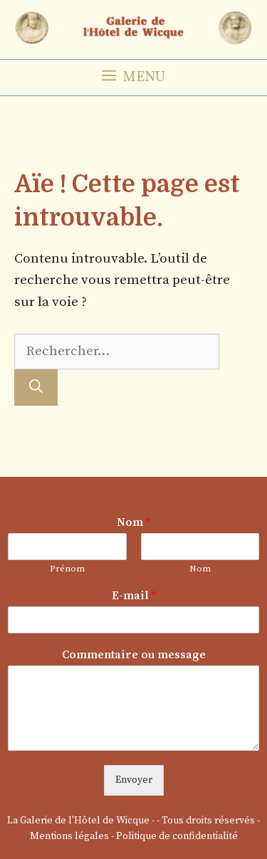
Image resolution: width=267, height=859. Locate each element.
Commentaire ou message (134, 655)
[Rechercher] (36, 387)
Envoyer (133, 780)
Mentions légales (69, 836)
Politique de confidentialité (177, 836)
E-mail (134, 596)
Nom (133, 522)
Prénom (67, 568)
